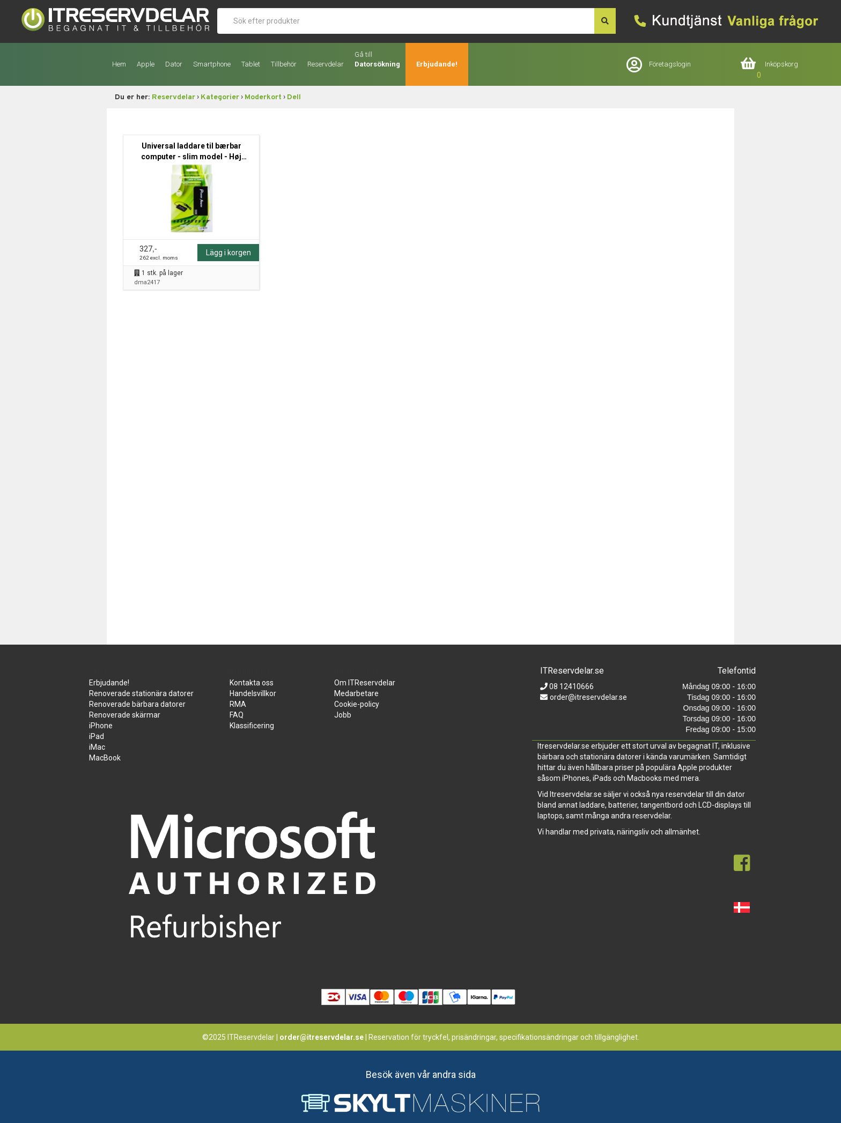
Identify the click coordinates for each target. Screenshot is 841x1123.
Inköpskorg (781, 64)
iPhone (101, 725)
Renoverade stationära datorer (141, 693)
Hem (119, 64)
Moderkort (263, 97)
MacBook (105, 757)
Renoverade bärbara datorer (137, 704)
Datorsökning (377, 64)
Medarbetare (356, 693)
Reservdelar (173, 97)
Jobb (342, 715)
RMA (238, 704)
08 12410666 (571, 686)
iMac (97, 747)
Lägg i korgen (228, 252)
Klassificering (252, 725)
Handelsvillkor (253, 693)
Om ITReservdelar (364, 682)
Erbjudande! (437, 64)
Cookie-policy (356, 704)
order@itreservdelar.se (588, 697)
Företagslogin (670, 64)
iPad (96, 736)
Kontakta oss (252, 682)
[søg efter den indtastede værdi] (605, 21)
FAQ (237, 715)
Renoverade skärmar (124, 715)
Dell (294, 97)
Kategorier (220, 97)
